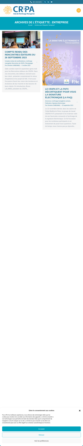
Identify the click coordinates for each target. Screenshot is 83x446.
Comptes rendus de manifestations (15, 61)
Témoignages (29, 63)
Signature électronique (58, 103)
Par (12, 65)
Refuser (41, 435)
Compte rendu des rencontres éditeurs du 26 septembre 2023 (20, 55)
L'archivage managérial (58, 101)
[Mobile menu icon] (79, 10)
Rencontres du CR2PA (18, 63)
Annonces (48, 101)
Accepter (41, 429)
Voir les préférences (41, 441)
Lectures (67, 101)
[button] (80, 411)
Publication (48, 103)
